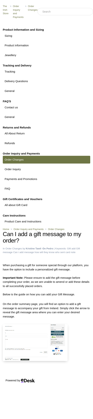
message (29, 252)
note (73, 252)
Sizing (8, 35)
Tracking (10, 71)
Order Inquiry (13, 169)
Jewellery (10, 55)
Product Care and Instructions (23, 221)
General (9, 90)
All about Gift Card (16, 205)
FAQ (7, 188)
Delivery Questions (16, 81)
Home (6, 229)
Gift (69, 248)
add (74, 248)
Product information (17, 45)
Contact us (11, 107)
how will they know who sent (50, 252)
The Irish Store (6, 10)
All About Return (15, 133)
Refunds (10, 143)
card (67, 252)
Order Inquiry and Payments (18, 11)
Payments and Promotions (21, 179)
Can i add (18, 252)
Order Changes (33, 8)
